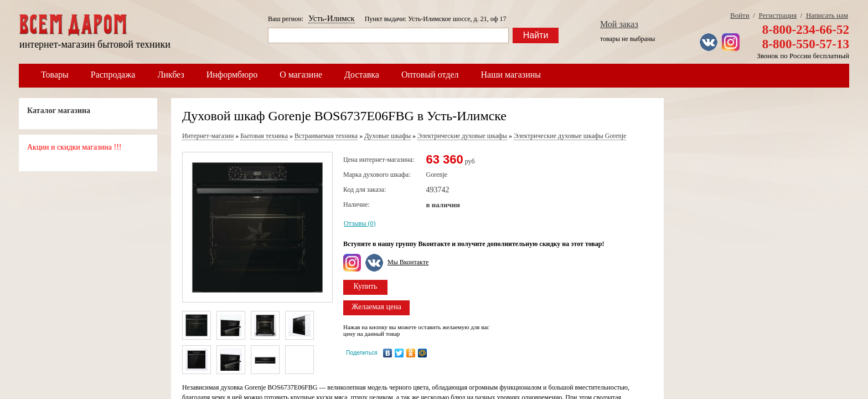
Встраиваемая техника (326, 136)
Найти (536, 35)
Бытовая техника (264, 136)
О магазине (301, 74)
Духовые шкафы (387, 136)
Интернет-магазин (208, 136)
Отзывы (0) (360, 223)
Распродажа (113, 74)
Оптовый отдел (430, 74)
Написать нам (827, 15)
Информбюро (231, 74)
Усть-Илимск (331, 18)
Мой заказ (619, 24)
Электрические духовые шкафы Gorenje (570, 136)
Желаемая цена (376, 307)
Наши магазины (511, 74)
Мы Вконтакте (408, 262)
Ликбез (170, 74)
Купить (366, 286)
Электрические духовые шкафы (462, 136)
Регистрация (777, 15)
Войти (740, 15)
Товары (55, 74)
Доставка (361, 74)
